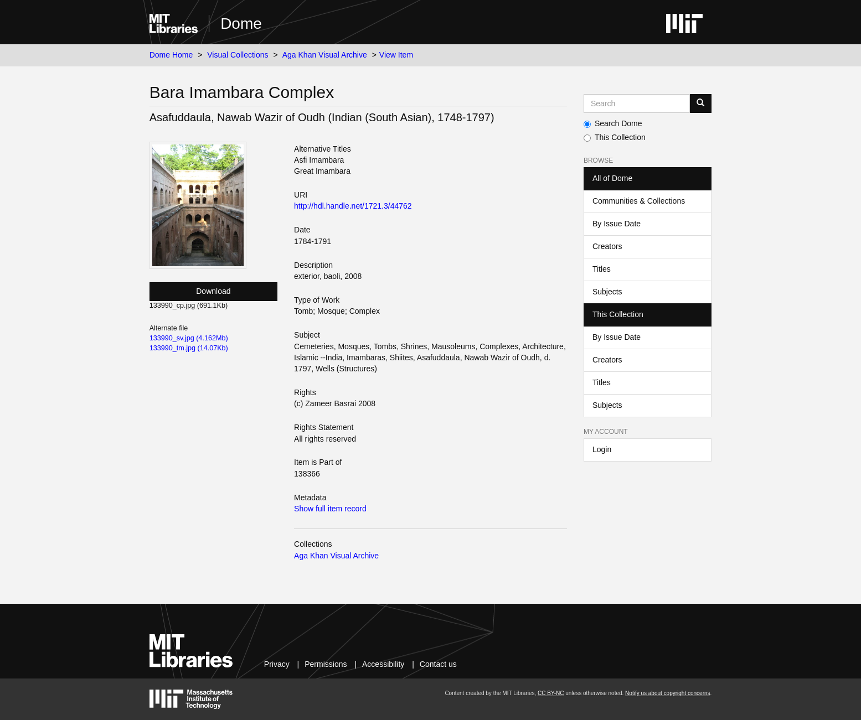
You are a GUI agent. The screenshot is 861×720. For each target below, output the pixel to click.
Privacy (277, 664)
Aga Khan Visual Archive (324, 54)
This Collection (615, 137)
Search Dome (613, 123)
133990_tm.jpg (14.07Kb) (188, 348)
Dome (241, 23)
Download (213, 291)
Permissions (326, 664)
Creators (607, 246)
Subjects (607, 291)
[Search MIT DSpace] (637, 103)
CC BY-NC (551, 693)
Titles (601, 269)
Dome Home (171, 54)
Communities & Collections (638, 200)
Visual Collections (237, 54)
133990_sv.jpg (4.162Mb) (188, 338)
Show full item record (330, 508)
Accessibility (383, 664)
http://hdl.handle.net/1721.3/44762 (353, 205)
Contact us (438, 664)
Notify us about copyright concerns (667, 693)
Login (601, 449)
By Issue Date (616, 223)
